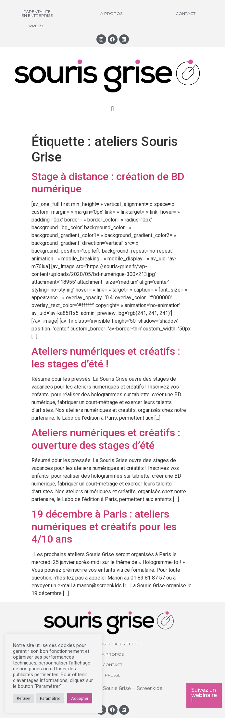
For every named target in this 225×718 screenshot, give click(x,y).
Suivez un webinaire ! (204, 695)
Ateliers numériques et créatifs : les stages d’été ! (105, 357)
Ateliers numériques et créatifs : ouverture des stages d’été (105, 438)
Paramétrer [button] (50, 698)
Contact (185, 13)
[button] (112, 109)
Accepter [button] (79, 698)
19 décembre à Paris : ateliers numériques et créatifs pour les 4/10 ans (104, 526)
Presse (37, 25)
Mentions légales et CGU (112, 643)
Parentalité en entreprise (37, 13)
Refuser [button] (24, 698)
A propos (111, 13)
